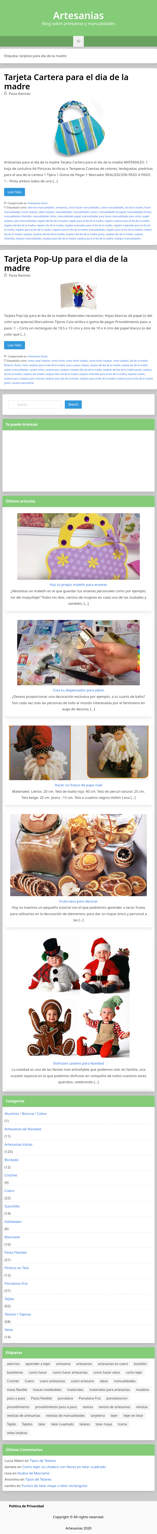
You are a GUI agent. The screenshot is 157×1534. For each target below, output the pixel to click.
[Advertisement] (78, 460)
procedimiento (18, 1407)
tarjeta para (52, 369)
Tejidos (27, 1424)
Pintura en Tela (16, 1267)
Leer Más (14, 192)
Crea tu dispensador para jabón (78, 690)
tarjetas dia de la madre (119, 234)
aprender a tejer (38, 1364)
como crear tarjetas (39, 360)
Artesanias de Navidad (22, 1129)
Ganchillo (12, 1206)
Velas (8, 1329)
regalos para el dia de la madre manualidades (78, 229)
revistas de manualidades (65, 1415)
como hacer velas (106, 1372)
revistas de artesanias (23, 1415)
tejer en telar (133, 1415)
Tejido (9, 1298)
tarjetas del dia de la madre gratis (85, 234)
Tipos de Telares (43, 1460)
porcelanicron (116, 1398)
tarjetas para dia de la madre (59, 238)
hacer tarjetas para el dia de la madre (43, 365)
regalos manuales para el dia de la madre (88, 225)
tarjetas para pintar (23, 383)
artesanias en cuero (113, 1364)
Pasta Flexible (15, 1252)
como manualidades (112, 207)
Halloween (13, 1221)
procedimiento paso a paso (56, 1407)
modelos (142, 1389)
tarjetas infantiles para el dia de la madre (102, 374)
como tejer (134, 1372)
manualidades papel (69, 216)
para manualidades (25, 221)
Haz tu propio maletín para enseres (78, 584)
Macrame (12, 1237)
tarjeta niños (37, 369)
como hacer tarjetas (100, 360)
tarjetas (27, 234)
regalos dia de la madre (50, 225)
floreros (8, 365)
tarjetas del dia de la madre (49, 234)
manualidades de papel (112, 212)
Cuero (9, 1190)
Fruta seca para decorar (78, 901)
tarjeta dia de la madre (135, 365)
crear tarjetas (120, 360)
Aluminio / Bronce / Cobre (25, 1113)
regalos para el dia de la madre (33, 229)
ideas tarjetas (46, 212)
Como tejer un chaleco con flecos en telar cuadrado (64, 1466)
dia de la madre (134, 207)
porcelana (65, 1398)
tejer (114, 1415)
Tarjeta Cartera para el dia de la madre (66, 81)
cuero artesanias (52, 1381)
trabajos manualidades (127, 238)
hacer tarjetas (29, 212)
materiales (75, 1389)
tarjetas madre (136, 374)
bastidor (140, 1364)
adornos (13, 1364)
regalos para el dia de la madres (124, 229)
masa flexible (17, 1389)
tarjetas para (11, 378)
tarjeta (85, 365)
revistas (142, 1407)
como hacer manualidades (84, 207)
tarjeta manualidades (16, 369)
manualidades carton (85, 212)
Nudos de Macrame (33, 1473)
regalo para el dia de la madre (86, 221)
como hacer (58, 360)
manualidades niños (44, 216)
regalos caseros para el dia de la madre (126, 221)
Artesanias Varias (38, 203)
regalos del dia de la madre (19, 225)
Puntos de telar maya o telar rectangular (54, 1485)
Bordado (11, 1159)
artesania (63, 1364)
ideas (104, 1381)
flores (17, 365)
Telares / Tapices (17, 1314)
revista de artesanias (114, 1407)
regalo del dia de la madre (53, 221)
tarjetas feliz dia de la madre (62, 374)
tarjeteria (98, 1415)
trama (122, 1424)
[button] (78, 41)
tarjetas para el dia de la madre (95, 238)
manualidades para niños (126, 216)
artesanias (61, 207)
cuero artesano (82, 1381)
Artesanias (78, 15)
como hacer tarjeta (76, 360)
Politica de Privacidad (26, 1506)
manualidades (64, 212)
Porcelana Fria (16, 1283)
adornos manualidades (41, 207)
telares (85, 1424)
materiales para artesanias (109, 1389)
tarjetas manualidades (29, 238)
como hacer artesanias (70, 1372)
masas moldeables (47, 1389)
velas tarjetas (17, 1433)
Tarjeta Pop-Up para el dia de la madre (66, 263)
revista (88, 1407)
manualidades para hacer (96, 216)
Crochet (10, 1175)
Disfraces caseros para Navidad (78, 1063)
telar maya (104, 1424)
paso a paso (73, 365)
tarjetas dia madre (33, 374)
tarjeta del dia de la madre (105, 365)
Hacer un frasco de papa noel (78, 785)
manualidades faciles (139, 212)
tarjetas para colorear (32, 378)
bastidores (15, 1372)
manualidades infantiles (18, 216)
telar (42, 1424)
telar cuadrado (62, 1424)
